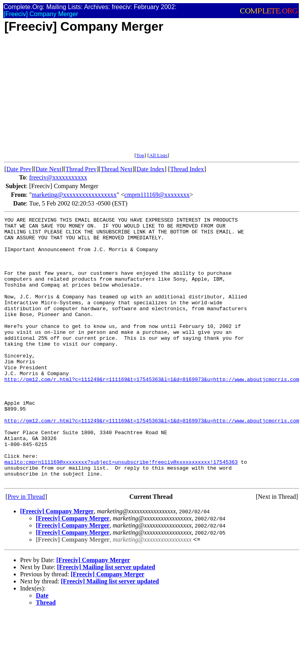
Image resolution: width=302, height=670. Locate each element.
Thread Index (187, 169)
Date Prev (18, 169)
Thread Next (116, 169)
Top (140, 155)
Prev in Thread (26, 549)
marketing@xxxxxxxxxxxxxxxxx (74, 194)
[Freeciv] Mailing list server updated (106, 620)
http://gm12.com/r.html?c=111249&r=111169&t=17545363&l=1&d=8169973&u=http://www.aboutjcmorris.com (151, 412)
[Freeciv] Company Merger (57, 564)
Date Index (151, 169)
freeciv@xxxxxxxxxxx (58, 177)
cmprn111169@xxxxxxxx (157, 194)
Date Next (48, 169)
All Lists (158, 155)
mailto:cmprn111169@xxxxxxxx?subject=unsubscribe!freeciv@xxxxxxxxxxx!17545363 (121, 511)
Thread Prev (80, 169)
